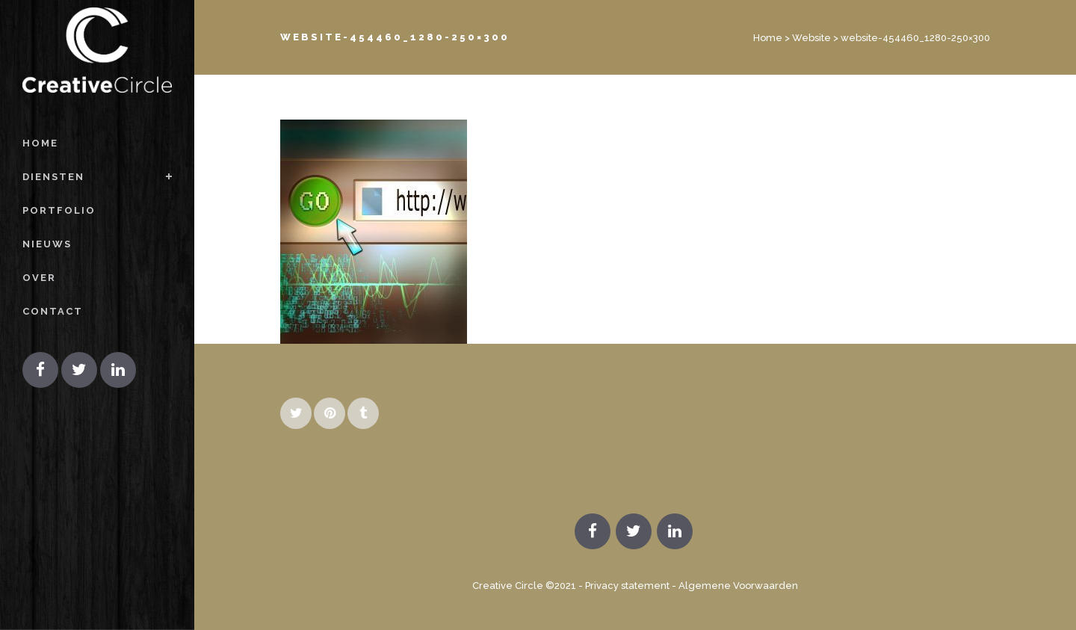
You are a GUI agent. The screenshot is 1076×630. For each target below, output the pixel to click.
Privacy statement (627, 585)
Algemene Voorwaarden (738, 585)
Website (811, 37)
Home (767, 37)
